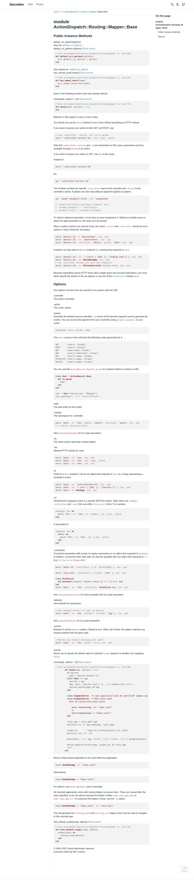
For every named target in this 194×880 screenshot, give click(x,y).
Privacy (39, 4)
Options (161, 36)
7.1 (61, 12)
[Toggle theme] (177, 4)
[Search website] (172, 4)
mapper (92, 12)
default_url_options (79, 69)
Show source (89, 48)
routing (83, 12)
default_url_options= (73, 45)
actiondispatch (71, 12)
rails (56, 12)
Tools (30, 4)
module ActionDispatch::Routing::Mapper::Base (169, 24)
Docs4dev (17, 4)
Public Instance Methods (169, 32)
